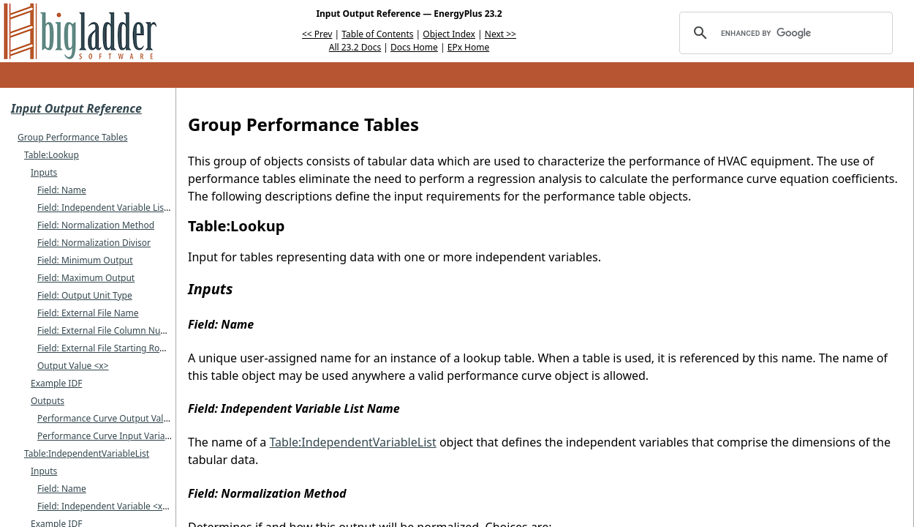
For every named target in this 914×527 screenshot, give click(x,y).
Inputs (44, 172)
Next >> (500, 34)
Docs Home (414, 47)
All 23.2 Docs (355, 47)
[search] (784, 33)
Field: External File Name (88, 313)
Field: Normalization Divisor (94, 242)
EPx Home (468, 47)
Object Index (449, 34)
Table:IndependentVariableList (86, 453)
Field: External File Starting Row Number (120, 348)
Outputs (47, 401)
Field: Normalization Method (95, 225)
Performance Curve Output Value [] (109, 418)
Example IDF (56, 383)
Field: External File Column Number (110, 330)
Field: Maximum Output (86, 278)
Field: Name (61, 190)
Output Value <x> (73, 365)
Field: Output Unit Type (84, 295)
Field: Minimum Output (85, 260)
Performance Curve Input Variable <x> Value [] (132, 436)
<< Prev (317, 34)
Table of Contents (377, 34)
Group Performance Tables (72, 137)
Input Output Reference (76, 108)
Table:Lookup (51, 155)
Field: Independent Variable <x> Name (115, 506)
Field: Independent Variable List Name (115, 207)
